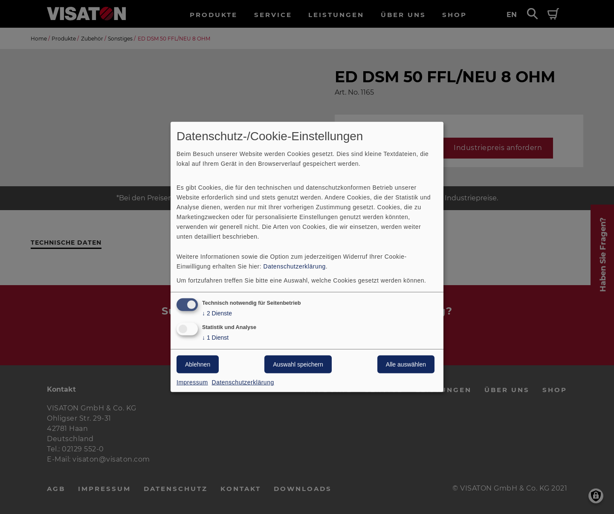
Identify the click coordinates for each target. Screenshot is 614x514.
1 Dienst (215, 338)
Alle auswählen (406, 364)
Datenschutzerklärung (295, 266)
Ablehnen (197, 364)
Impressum (192, 382)
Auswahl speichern (298, 364)
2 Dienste (217, 313)
